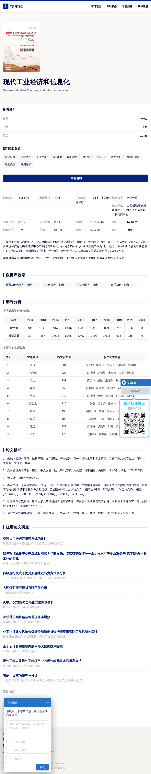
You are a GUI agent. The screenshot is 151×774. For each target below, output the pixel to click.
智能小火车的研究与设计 (20, 675)
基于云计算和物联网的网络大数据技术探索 (33, 646)
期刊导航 (96, 6)
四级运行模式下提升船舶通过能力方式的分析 (34, 573)
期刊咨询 (76, 178)
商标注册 (143, 6)
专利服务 (111, 6)
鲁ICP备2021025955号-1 (54, 768)
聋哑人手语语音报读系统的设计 (25, 538)
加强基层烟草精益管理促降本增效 (26, 617)
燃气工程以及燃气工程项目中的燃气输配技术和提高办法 (42, 661)
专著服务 (127, 6)
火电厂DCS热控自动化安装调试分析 (28, 602)
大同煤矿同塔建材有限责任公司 (25, 587)
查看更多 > (9, 691)
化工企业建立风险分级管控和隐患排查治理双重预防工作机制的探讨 (50, 631)
